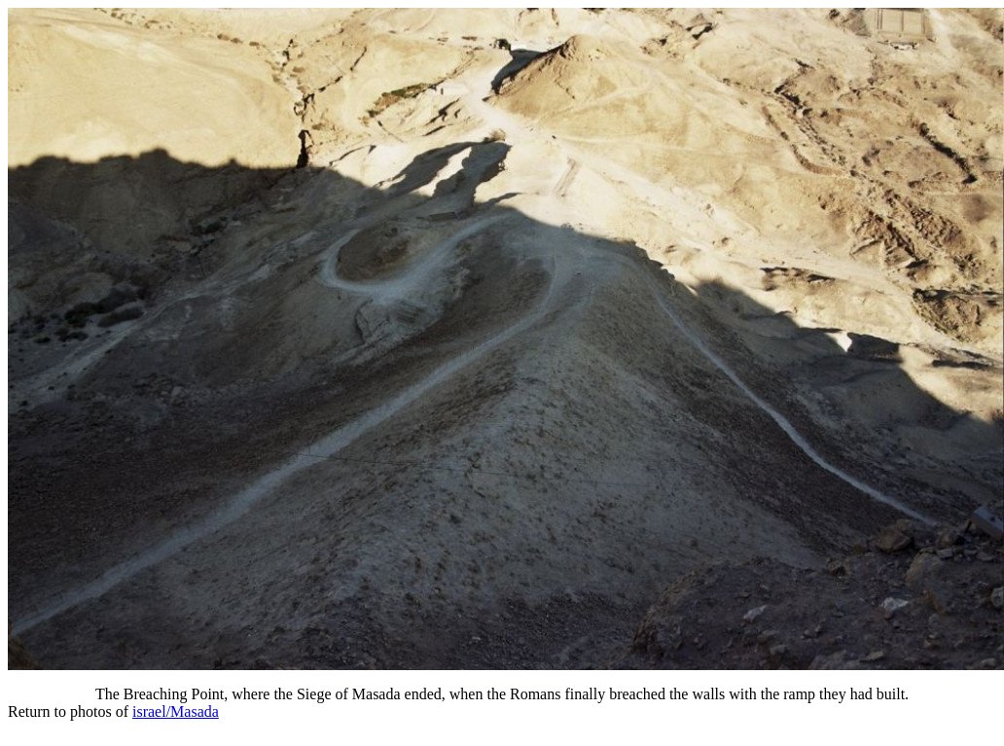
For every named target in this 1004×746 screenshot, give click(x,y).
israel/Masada (175, 711)
